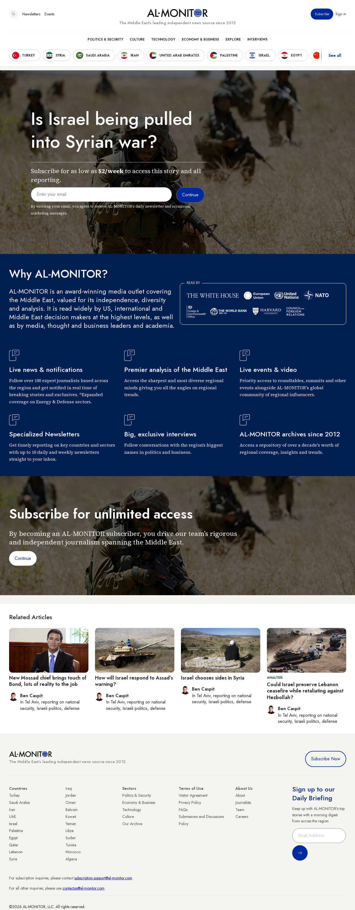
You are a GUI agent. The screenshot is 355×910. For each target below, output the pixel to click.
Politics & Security (105, 41)
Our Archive (132, 823)
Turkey (14, 795)
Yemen (71, 823)
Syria (13, 859)
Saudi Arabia (19, 802)
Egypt (13, 838)
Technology (163, 41)
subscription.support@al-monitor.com (103, 878)
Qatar (13, 845)
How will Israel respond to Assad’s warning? (134, 681)
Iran (12, 809)
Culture (137, 41)
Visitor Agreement (193, 795)
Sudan (71, 838)
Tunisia (71, 845)
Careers (241, 816)
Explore (233, 41)
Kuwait (71, 816)
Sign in (340, 16)
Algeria (71, 859)
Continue (23, 558)
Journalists (243, 802)
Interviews (257, 41)
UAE (12, 816)
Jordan (71, 795)
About (240, 795)
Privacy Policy (190, 802)
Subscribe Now (325, 759)
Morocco (73, 852)
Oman (71, 802)
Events (49, 16)
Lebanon (16, 852)
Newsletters (31, 16)
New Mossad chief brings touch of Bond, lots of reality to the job (47, 681)
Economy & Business (200, 41)
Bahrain (72, 809)
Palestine (16, 830)
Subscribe (322, 16)
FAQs (183, 809)
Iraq (69, 788)
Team (239, 809)
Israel (13, 823)
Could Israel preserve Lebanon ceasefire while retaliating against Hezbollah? (305, 691)
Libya (70, 830)
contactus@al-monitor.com (83, 888)
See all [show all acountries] (335, 57)
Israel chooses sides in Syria (212, 677)
